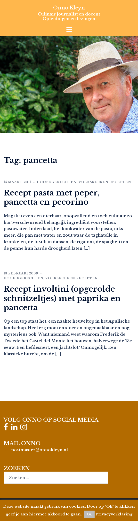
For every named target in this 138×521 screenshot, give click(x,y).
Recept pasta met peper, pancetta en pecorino (51, 197)
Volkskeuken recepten (105, 182)
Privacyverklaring (114, 514)
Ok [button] (89, 514)
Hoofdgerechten (57, 182)
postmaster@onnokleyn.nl (39, 449)
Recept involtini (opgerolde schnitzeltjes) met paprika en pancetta (62, 298)
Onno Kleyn (69, 8)
